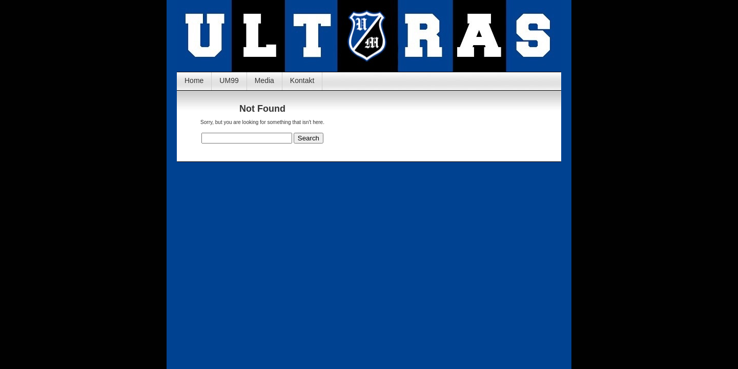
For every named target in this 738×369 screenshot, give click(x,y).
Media (264, 80)
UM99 (228, 80)
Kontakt (302, 80)
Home (193, 80)
